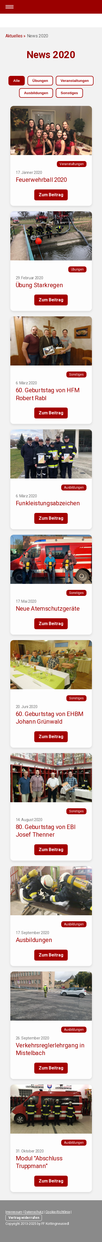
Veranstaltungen (75, 81)
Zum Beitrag (51, 194)
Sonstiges (69, 93)
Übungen (40, 81)
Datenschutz (33, 1212)
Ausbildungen (36, 93)
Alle (16, 81)
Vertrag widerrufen (23, 1218)
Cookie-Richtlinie (57, 1212)
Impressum (13, 1212)
